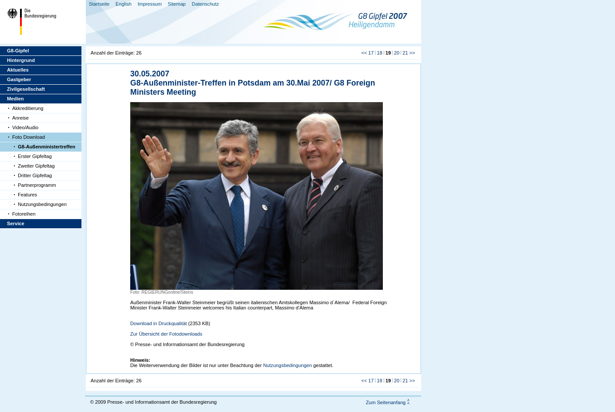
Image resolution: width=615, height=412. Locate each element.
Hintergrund (21, 60)
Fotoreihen (24, 213)
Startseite (99, 4)
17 (371, 52)
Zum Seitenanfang (385, 402)
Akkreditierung (28, 108)
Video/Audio (25, 127)
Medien (15, 98)
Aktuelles (18, 69)
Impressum (150, 4)
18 (379, 52)
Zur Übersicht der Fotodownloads (166, 333)
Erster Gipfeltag (35, 156)
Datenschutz (205, 4)
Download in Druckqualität (158, 323)
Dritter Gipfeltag (35, 175)
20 (396, 52)
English (123, 4)
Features (27, 194)
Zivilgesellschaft (26, 89)
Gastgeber (19, 79)
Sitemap (177, 4)
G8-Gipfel (18, 50)
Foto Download (28, 137)
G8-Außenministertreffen (46, 146)
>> (412, 52)
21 (405, 52)
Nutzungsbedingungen (42, 204)
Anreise (20, 117)
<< (364, 52)
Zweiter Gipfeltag (36, 165)
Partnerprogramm (37, 185)
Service (15, 223)
